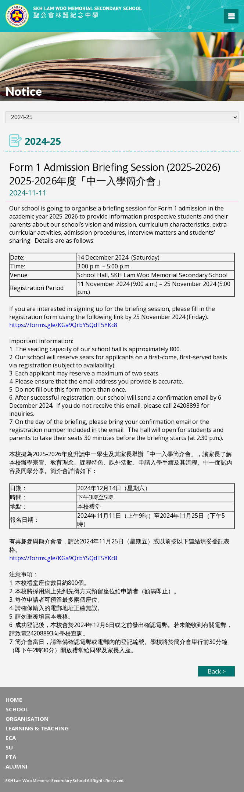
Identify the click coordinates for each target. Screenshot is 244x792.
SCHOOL (17, 709)
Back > (217, 671)
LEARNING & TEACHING (37, 728)
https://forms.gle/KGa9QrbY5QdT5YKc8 (63, 325)
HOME (14, 699)
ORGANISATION (27, 718)
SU (9, 747)
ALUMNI (17, 766)
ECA (11, 737)
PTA (11, 756)
